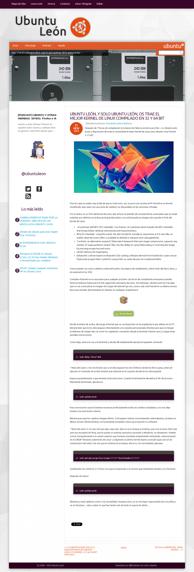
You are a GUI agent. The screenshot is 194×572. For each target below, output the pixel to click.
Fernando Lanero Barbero (119, 123)
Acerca (51, 3)
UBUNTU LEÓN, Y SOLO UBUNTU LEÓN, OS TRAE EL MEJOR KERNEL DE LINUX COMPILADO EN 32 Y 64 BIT (117, 116)
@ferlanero (135, 565)
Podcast (46, 45)
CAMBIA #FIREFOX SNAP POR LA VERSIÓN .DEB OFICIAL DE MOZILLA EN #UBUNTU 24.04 (39, 221)
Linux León (36, 3)
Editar (100, 3)
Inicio (15, 45)
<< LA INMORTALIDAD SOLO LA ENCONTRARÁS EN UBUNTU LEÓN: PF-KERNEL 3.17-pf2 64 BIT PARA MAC (80, 551)
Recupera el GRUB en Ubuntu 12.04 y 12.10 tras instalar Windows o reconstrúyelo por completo (39, 257)
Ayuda (61, 45)
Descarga (30, 45)
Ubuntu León (58, 565)
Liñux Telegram (83, 3)
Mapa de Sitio (19, 3)
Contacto (65, 3)
